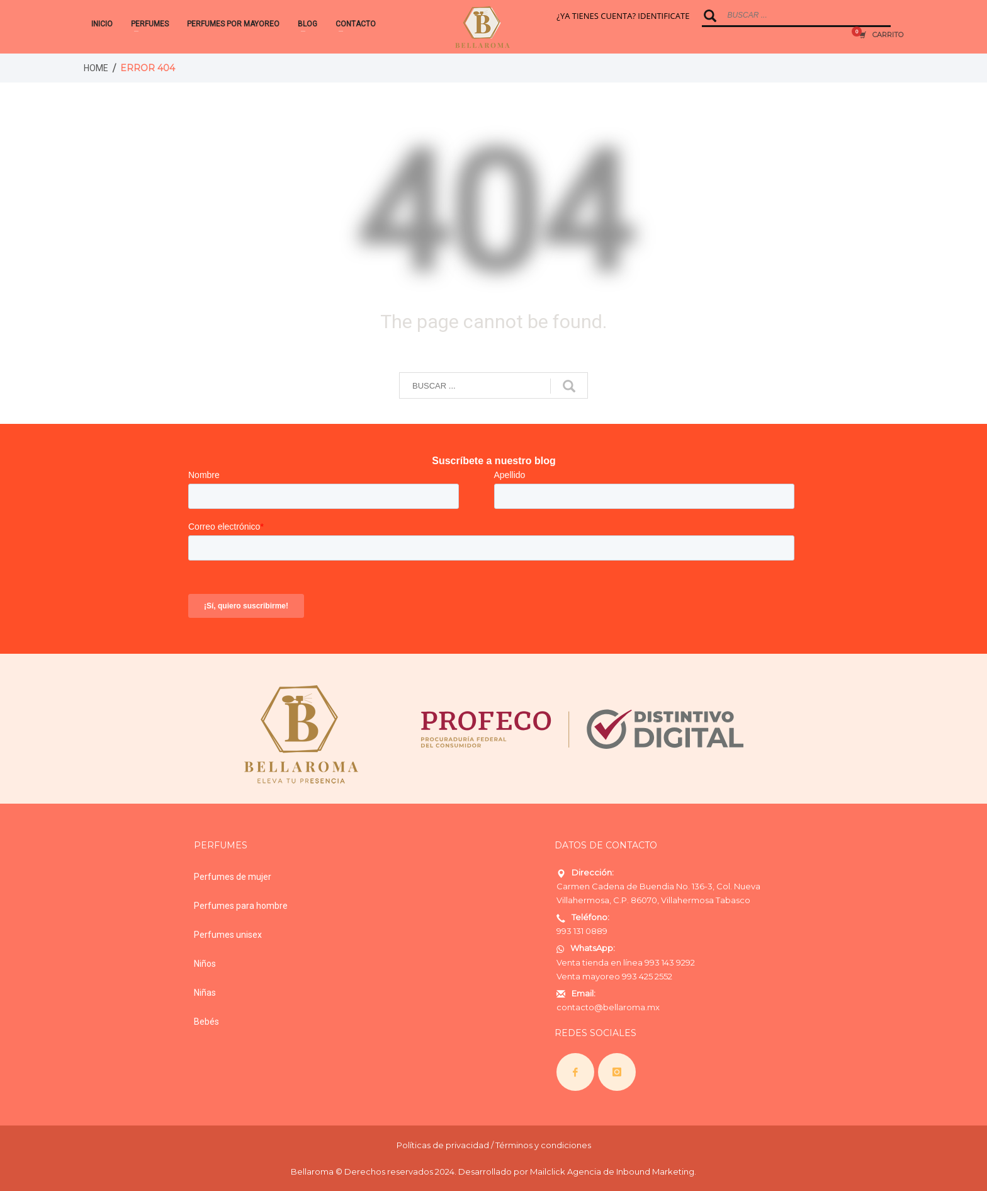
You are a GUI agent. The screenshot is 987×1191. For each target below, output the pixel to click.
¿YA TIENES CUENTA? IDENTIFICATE (622, 15)
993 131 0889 (581, 931)
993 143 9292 (670, 962)
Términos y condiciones (543, 1145)
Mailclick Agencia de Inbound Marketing (612, 1171)
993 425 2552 (647, 976)
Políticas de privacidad (443, 1145)
